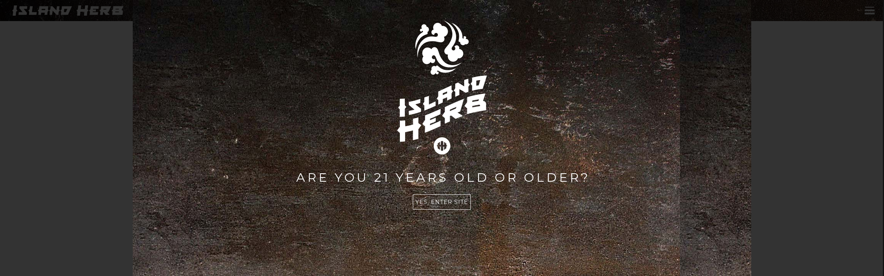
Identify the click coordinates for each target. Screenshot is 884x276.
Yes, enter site (442, 202)
